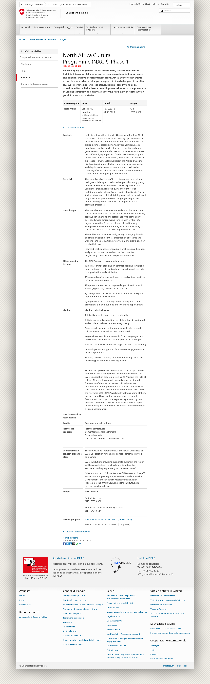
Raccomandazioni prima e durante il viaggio (83, 605)
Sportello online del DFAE (68, 558)
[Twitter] (67, 543)
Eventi (22, 600)
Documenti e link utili (72, 636)
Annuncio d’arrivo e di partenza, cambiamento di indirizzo (121, 597)
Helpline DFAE (146, 558)
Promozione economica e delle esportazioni (170, 633)
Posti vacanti (25, 605)
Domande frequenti (72, 613)
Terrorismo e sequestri (73, 618)
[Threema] (74, 543)
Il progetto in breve (75, 127)
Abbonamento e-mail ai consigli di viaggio (82, 640)
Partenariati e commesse (161, 658)
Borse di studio (113, 629)
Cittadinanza (112, 650)
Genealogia (112, 625)
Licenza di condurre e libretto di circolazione (127, 612)
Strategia (154, 645)
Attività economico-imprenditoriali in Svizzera (167, 614)
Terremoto (68, 622)
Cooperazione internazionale (148, 30)
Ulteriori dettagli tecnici (77, 531)
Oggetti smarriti (114, 621)
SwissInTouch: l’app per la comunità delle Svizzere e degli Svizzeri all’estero (125, 656)
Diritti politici (113, 607)
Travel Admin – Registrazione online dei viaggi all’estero (125, 639)
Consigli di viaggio (63, 30)
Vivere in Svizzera (158, 609)
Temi (152, 650)
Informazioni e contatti (161, 605)
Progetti (154, 654)
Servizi (79, 30)
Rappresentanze (42, 30)
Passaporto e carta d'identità (120, 603)
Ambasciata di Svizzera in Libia (33, 617)
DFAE (54, 4)
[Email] (80, 543)
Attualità (26, 30)
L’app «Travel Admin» (72, 644)
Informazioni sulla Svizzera (162, 596)
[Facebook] (64, 543)
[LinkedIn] (70, 543)
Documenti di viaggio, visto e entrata (80, 609)
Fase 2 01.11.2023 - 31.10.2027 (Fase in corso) (108, 520)
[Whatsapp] (77, 543)
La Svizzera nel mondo (76, 4)
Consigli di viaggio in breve (75, 600)
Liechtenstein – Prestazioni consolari (123, 634)
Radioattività (69, 627)
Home (22, 39)
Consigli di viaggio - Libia (74, 596)
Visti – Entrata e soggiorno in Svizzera (167, 600)
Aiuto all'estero (70, 631)
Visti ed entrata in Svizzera (98, 30)
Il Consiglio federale (33, 4)
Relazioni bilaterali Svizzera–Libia (165, 629)
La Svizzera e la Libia (123, 30)
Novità (22, 596)
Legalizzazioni (113, 616)
